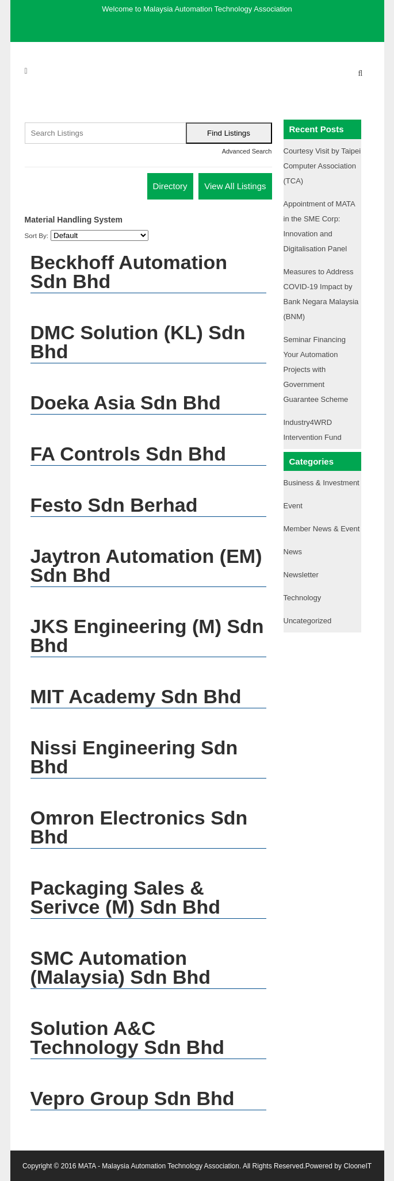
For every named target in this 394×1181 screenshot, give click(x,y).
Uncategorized (308, 620)
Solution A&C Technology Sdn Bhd (127, 1037)
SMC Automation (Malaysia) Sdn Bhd (120, 967)
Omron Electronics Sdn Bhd (139, 827)
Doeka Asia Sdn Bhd (125, 402)
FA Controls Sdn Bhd (128, 454)
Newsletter (301, 574)
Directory (170, 186)
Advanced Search (247, 151)
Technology (303, 597)
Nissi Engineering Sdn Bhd (134, 757)
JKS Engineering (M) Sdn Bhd (147, 635)
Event (293, 505)
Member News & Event (322, 528)
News (293, 551)
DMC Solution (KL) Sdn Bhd (138, 341)
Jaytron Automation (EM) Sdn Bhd (146, 565)
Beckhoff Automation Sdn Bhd (129, 271)
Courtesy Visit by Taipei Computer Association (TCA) (322, 166)
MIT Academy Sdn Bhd (136, 696)
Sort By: (37, 235)
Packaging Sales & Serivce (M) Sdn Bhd (125, 897)
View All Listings (235, 186)
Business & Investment (321, 482)
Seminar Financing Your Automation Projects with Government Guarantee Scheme (316, 369)
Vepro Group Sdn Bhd (132, 1098)
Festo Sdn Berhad (114, 505)
